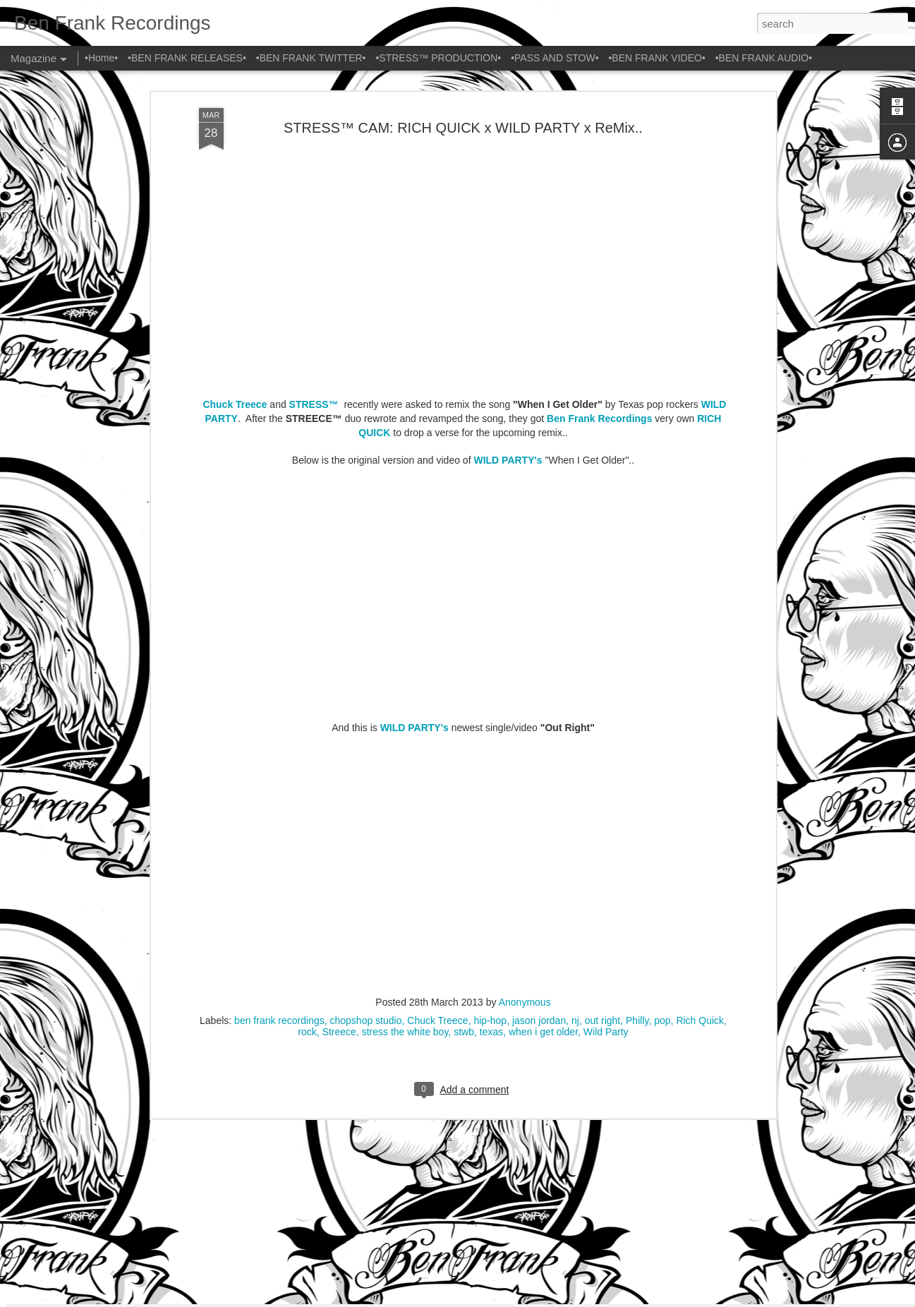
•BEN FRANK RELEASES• (187, 58)
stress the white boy (405, 842)
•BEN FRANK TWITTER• (311, 58)
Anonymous (525, 812)
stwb (464, 842)
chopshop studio (366, 830)
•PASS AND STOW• (554, 58)
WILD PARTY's (507, 270)
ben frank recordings (279, 830)
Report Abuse (570, 1299)
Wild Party (606, 842)
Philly (637, 830)
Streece (339, 842)
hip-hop (490, 830)
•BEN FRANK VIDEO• (656, 58)
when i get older (543, 842)
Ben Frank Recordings (599, 229)
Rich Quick (700, 830)
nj (575, 830)
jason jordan (539, 830)
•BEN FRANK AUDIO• (763, 58)
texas (491, 842)
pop (662, 830)
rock (307, 842)
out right (603, 830)
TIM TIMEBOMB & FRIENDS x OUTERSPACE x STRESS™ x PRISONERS (437, 1137)
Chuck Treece (234, 215)
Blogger (529, 1299)
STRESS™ (314, 215)
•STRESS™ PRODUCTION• (438, 58)
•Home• (101, 58)
